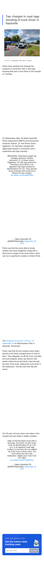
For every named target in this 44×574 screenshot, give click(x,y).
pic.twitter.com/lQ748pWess (22, 460)
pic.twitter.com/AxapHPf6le (22, 175)
